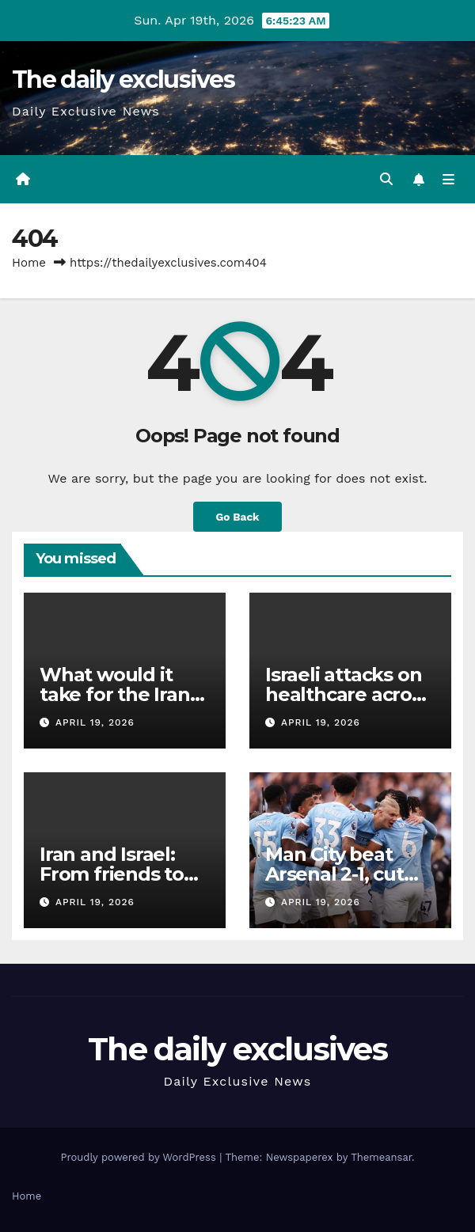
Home (29, 263)
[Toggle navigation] (448, 179)
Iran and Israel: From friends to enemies (112, 874)
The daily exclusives (123, 79)
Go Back (237, 516)
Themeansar (381, 1157)
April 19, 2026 (95, 722)
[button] (386, 179)
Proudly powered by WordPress (139, 1157)
